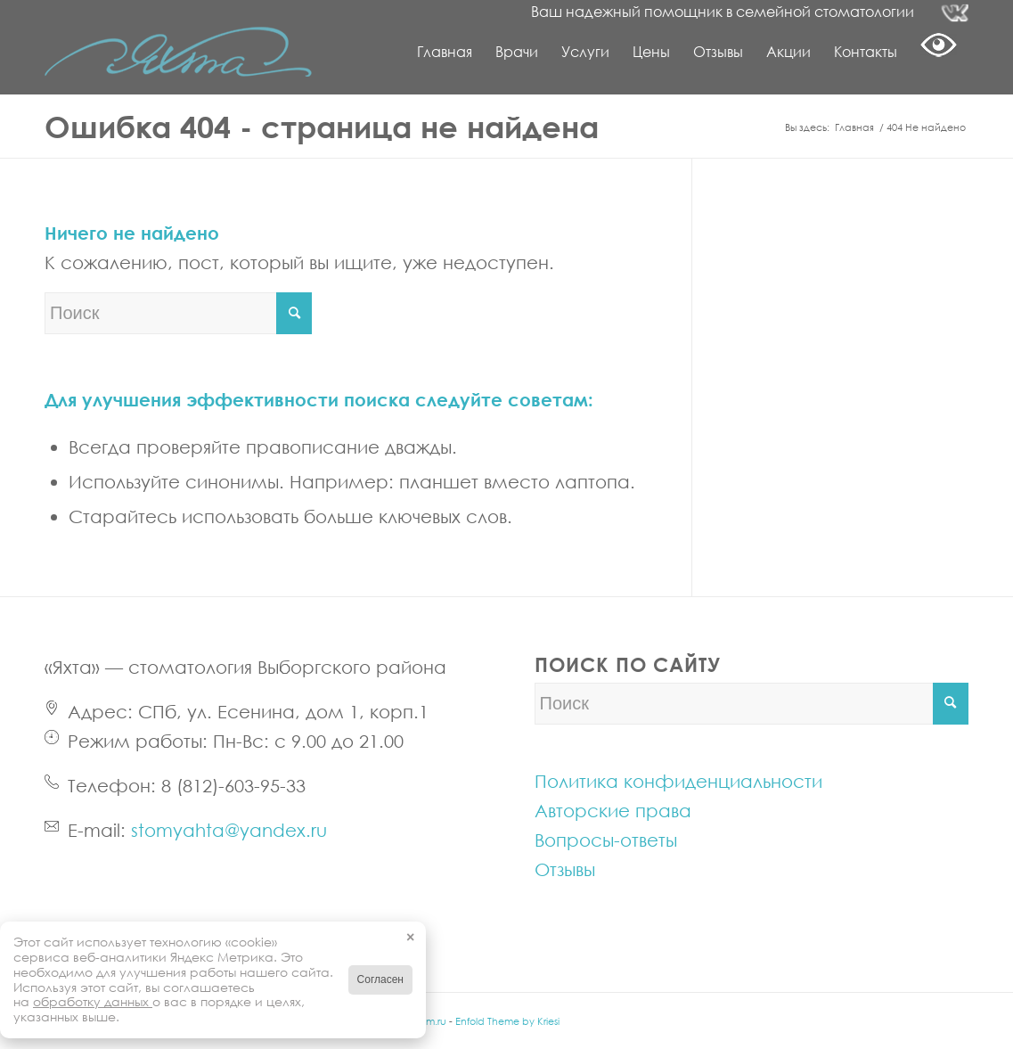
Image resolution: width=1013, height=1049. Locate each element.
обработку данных (92, 1001)
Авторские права (613, 810)
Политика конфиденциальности (678, 780)
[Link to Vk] (955, 13)
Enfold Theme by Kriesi (507, 1021)
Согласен (380, 979)
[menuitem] (444, 52)
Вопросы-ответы (606, 839)
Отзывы (565, 869)
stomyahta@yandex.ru (229, 829)
